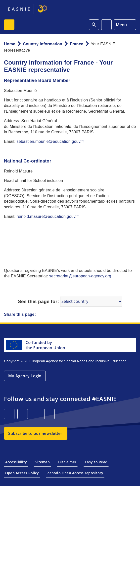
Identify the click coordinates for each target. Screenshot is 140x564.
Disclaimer (67, 462)
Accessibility (16, 462)
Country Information (42, 44)
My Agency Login (25, 376)
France (76, 44)
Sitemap (42, 462)
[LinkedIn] (9, 414)
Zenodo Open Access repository (75, 473)
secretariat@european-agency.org (80, 276)
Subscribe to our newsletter (35, 433)
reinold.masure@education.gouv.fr (48, 216)
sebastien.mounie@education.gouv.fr (50, 141)
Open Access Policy (22, 473)
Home (9, 44)
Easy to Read (96, 462)
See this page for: (38, 301)
